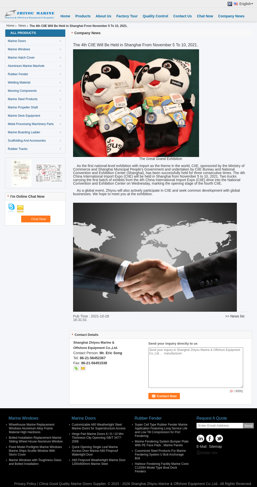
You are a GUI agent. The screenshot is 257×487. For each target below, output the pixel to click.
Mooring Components (22, 91)
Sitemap (215, 446)
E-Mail (202, 446)
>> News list (234, 316)
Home (65, 16)
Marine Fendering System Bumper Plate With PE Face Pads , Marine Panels (161, 443)
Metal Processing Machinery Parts (31, 124)
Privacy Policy (25, 484)
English (246, 4)
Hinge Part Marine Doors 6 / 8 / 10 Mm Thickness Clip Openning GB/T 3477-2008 (97, 437)
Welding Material (19, 82)
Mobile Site (207, 453)
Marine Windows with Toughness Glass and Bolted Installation (35, 462)
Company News (231, 16)
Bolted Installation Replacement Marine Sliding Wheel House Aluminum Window (35, 439)
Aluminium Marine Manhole (26, 66)
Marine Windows (19, 49)
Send (248, 426)
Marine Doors (17, 41)
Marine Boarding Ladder (24, 132)
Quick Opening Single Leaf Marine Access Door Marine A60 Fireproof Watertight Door (95, 450)
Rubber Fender (18, 74)
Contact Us (182, 16)
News (22, 25)
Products (83, 16)
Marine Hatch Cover (21, 57)
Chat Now (205, 16)
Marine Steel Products (23, 99)
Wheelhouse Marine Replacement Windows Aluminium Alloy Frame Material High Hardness (31, 428)
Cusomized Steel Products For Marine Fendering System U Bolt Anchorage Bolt (160, 454)
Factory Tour (127, 16)
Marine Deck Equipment (24, 115)
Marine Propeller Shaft (23, 107)
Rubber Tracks (17, 149)
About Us (103, 16)
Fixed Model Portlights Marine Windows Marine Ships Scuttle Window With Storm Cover (35, 450)
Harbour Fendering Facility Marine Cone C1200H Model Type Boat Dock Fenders (161, 467)
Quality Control (155, 16)
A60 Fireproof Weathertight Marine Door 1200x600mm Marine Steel (98, 462)
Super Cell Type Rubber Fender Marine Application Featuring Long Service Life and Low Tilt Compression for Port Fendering (161, 430)
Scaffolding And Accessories (27, 140)
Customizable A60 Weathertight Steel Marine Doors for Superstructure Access (98, 426)
